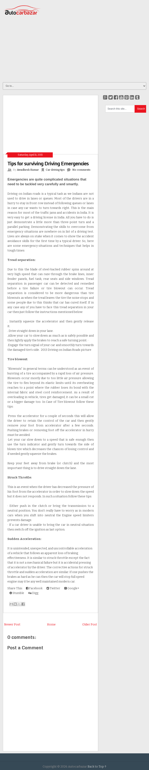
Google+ (71, 588)
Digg (33, 593)
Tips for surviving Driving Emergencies (48, 163)
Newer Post (12, 624)
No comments (81, 169)
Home (51, 624)
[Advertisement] (76, 49)
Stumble (16, 593)
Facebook (34, 588)
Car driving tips (55, 169)
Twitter (53, 588)
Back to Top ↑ (97, 766)
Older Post (89, 624)
